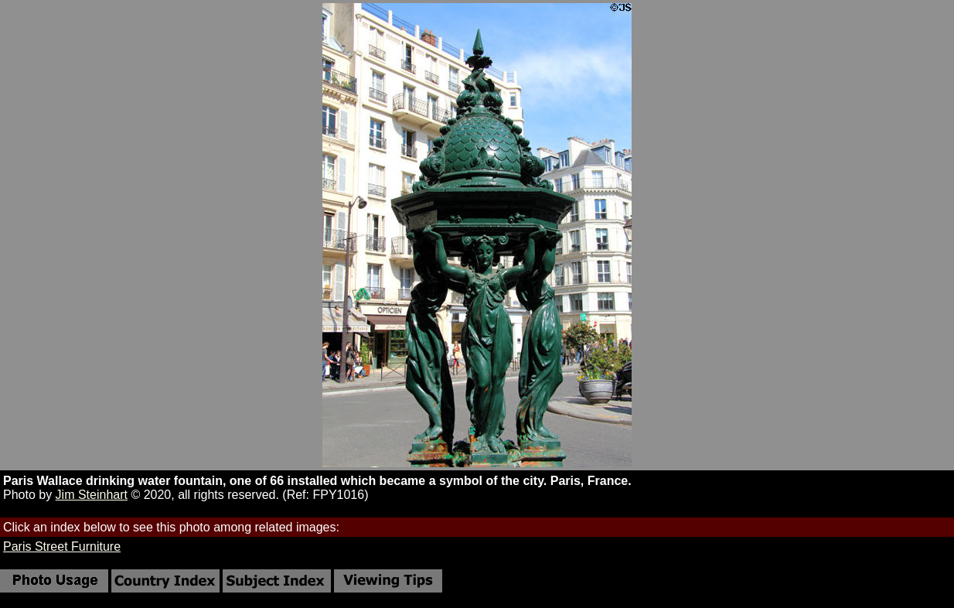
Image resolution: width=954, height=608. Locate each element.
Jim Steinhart (92, 494)
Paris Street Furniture (62, 546)
